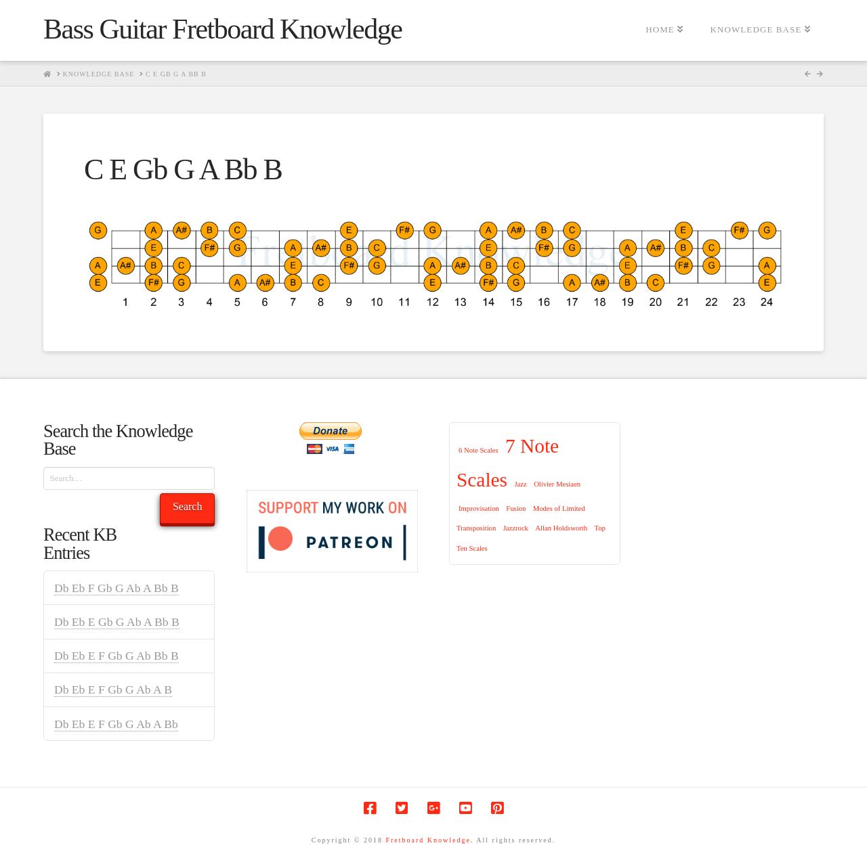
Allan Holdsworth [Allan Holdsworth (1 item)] (561, 528)
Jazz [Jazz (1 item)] (520, 484)
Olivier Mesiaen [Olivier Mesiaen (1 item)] (557, 484)
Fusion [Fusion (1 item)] (516, 508)
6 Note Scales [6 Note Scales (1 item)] (479, 450)
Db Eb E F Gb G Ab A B (113, 689)
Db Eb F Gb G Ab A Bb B (116, 588)
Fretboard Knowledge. (429, 840)
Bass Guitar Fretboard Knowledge (222, 29)
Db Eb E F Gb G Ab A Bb (116, 724)
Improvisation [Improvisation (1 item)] (479, 508)
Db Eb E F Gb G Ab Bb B (116, 655)
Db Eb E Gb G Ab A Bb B (116, 622)
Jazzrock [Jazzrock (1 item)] (515, 528)
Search (188, 506)
